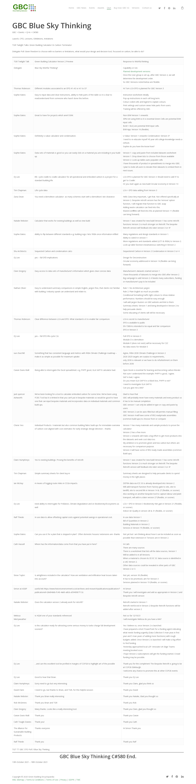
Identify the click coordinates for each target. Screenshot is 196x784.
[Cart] (182, 7)
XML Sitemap (18, 779)
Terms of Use (52, 779)
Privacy (63, 779)
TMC (78, 779)
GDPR (71, 779)
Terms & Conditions (35, 779)
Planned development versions (136, 71)
